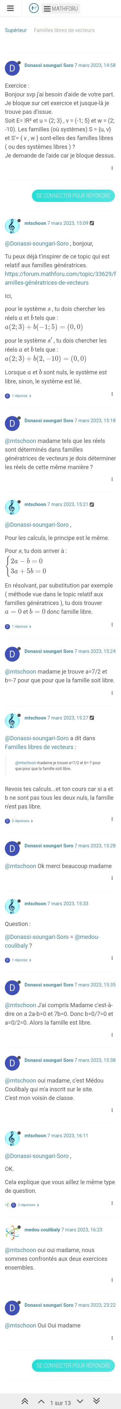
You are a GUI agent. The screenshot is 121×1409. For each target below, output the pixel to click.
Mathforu (61, 8)
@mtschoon (20, 440)
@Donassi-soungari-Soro (37, 243)
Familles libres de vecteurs (39, 746)
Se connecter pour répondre (73, 195)
